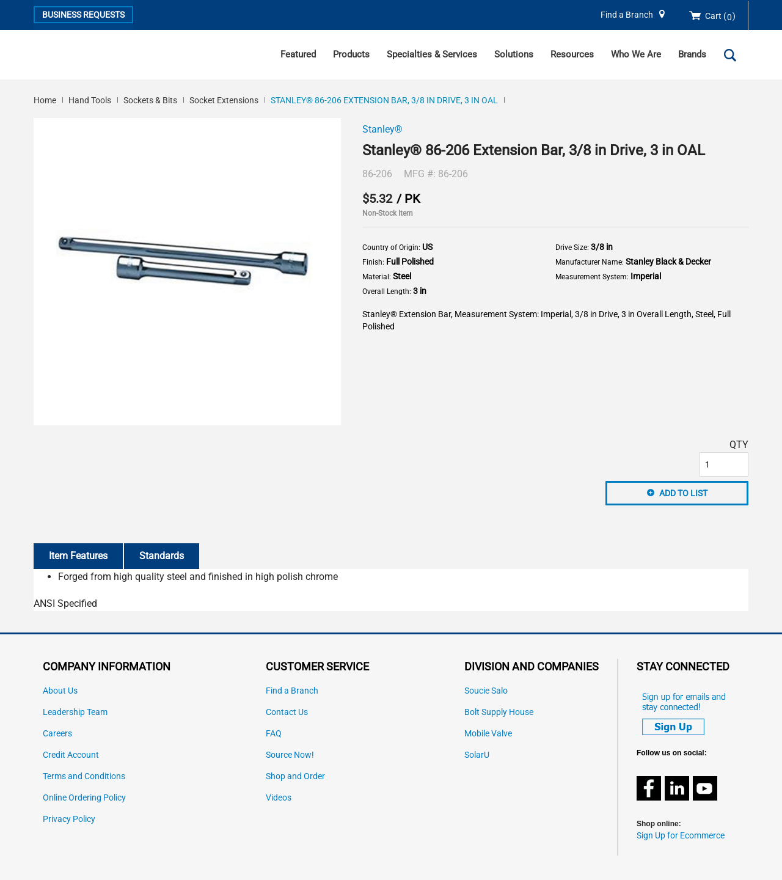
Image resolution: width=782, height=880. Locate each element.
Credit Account (71, 755)
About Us (60, 690)
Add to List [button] (683, 493)
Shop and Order (295, 776)
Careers (57, 733)
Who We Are (636, 54)
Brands (692, 54)
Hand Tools (89, 100)
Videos (278, 797)
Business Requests (83, 15)
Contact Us (287, 712)
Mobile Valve (488, 733)
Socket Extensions (223, 100)
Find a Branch (627, 15)
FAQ (274, 733)
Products (351, 54)
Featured (298, 54)
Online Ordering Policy (84, 797)
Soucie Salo (486, 690)
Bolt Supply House (498, 712)
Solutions (513, 54)
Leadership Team (75, 712)
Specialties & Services (432, 54)
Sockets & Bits (150, 100)
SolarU (476, 755)
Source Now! (290, 755)
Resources (572, 54)
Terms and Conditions (84, 776)
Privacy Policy (69, 819)
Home (45, 100)
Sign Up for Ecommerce (681, 835)
